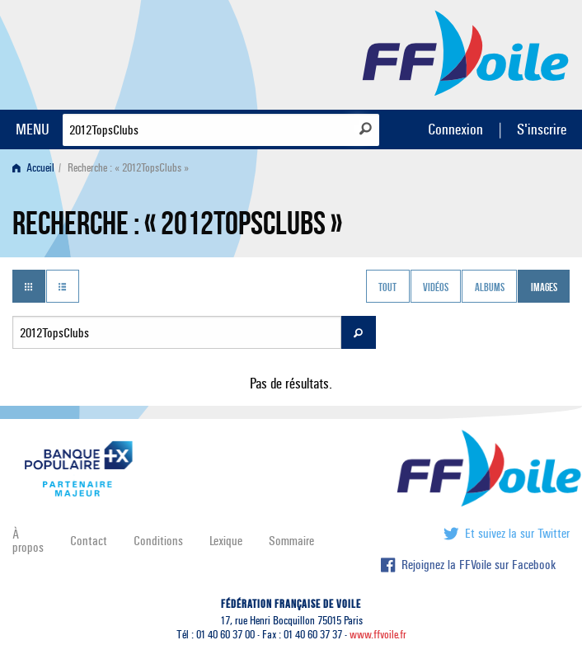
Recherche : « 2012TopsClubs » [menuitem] (128, 168)
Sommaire (291, 540)
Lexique (225, 540)
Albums (490, 288)
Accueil (33, 168)
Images (544, 288)
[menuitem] (36, 168)
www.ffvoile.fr (378, 635)
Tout (387, 288)
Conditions (158, 540)
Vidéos (435, 288)
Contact (88, 540)
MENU (32, 129)
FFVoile (466, 52)
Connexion (455, 129)
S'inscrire (541, 129)
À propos (28, 540)
